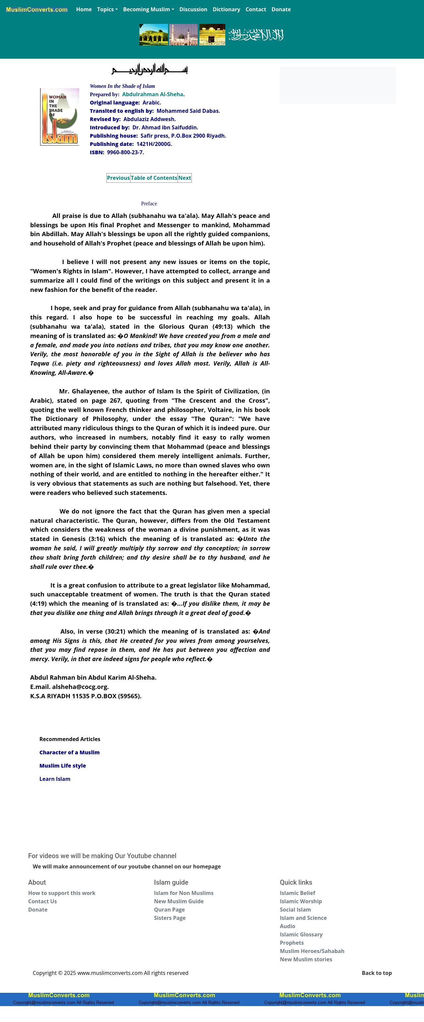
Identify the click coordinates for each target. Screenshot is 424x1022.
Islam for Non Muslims (184, 893)
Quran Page (169, 909)
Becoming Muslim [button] (146, 9)
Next (184, 177)
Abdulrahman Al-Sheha (152, 94)
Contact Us (42, 901)
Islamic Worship (301, 901)
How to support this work (61, 893)
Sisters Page (170, 917)
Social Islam (295, 909)
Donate (281, 9)
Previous (118, 177)
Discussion (194, 9)
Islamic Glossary (301, 934)
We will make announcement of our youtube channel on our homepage (127, 866)
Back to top (377, 973)
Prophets (292, 942)
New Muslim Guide (179, 901)
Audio (287, 926)
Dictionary (226, 9)
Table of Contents (154, 177)
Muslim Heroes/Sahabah (312, 951)
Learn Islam (55, 779)
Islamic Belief (297, 893)
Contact (255, 9)
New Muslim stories (306, 959)
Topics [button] (105, 9)
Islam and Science (303, 917)
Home (84, 9)
